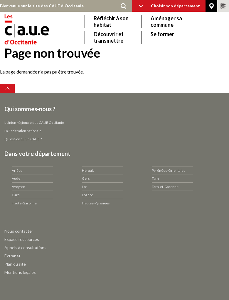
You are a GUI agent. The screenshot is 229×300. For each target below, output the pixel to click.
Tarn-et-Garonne (165, 186)
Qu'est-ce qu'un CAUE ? (23, 139)
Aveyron (18, 186)
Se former (162, 34)
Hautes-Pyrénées (96, 203)
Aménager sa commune (166, 21)
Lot (84, 186)
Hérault (88, 170)
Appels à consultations (25, 247)
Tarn (155, 178)
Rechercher (123, 6)
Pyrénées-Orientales (168, 170)
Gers (86, 178)
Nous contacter (18, 231)
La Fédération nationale (22, 131)
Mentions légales (20, 272)
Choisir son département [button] (169, 5)
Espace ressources (21, 239)
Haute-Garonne (24, 203)
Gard (16, 195)
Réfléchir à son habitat (111, 21)
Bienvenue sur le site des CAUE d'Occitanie (42, 5)
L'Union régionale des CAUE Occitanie (34, 122)
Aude (16, 178)
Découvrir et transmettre (109, 37)
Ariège (17, 170)
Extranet (12, 255)
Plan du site (15, 263)
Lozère (87, 195)
